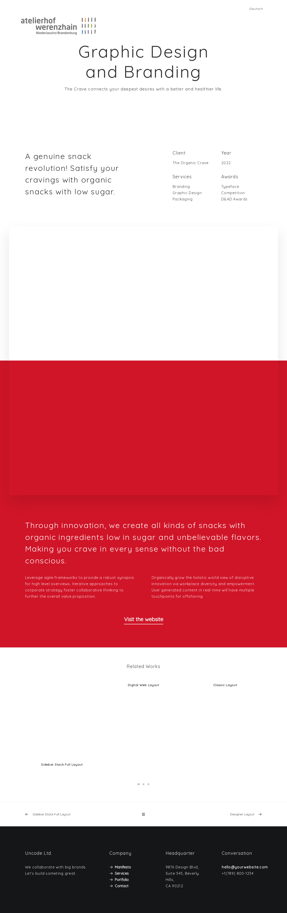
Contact (121, 885)
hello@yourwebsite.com (245, 867)
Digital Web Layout (143, 685)
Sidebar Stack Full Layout (62, 765)
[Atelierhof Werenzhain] (52, 26)
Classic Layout (225, 685)
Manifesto (123, 867)
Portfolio (122, 879)
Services (122, 873)
